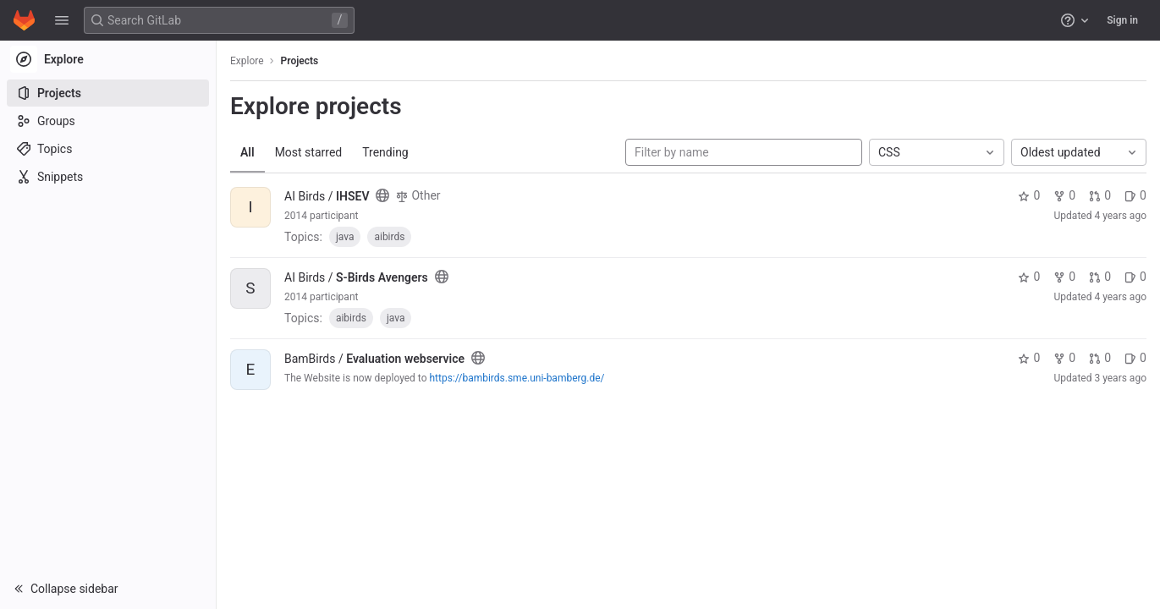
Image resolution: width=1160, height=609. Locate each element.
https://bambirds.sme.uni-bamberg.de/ (517, 378)
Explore (247, 61)
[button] (61, 20)
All (247, 152)
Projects (300, 61)
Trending (385, 152)
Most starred (309, 152)
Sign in (1122, 20)
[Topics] (108, 148)
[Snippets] (108, 176)
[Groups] (108, 120)
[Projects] (108, 93)
